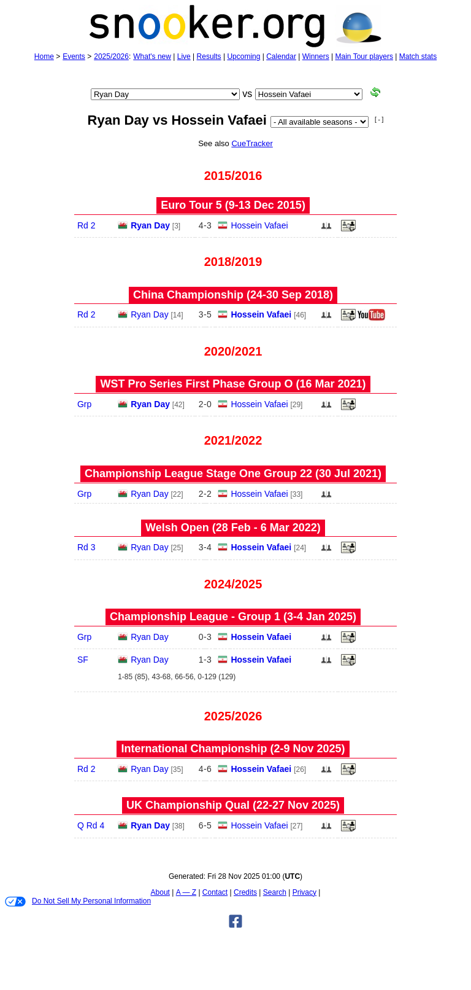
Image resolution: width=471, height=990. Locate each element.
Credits (245, 892)
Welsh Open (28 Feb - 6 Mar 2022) (233, 527)
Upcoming (243, 56)
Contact (215, 892)
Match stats (418, 56)
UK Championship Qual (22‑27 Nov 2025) (233, 805)
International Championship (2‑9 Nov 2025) (233, 748)
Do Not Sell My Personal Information (78, 901)
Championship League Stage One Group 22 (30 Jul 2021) (233, 473)
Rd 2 (86, 225)
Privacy (304, 892)
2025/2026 (111, 56)
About (160, 892)
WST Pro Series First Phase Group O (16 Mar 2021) (233, 384)
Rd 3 (86, 547)
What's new (152, 56)
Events (74, 56)
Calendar (281, 56)
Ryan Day (150, 225)
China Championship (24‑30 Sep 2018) (233, 295)
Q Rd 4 (90, 825)
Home (44, 56)
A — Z (186, 892)
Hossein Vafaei (259, 225)
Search (274, 892)
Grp (84, 404)
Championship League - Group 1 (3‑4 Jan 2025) (233, 616)
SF (82, 660)
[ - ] (379, 119)
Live (184, 56)
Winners (315, 56)
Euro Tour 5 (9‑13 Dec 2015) (233, 205)
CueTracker (251, 143)
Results (209, 56)
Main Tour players (364, 56)
